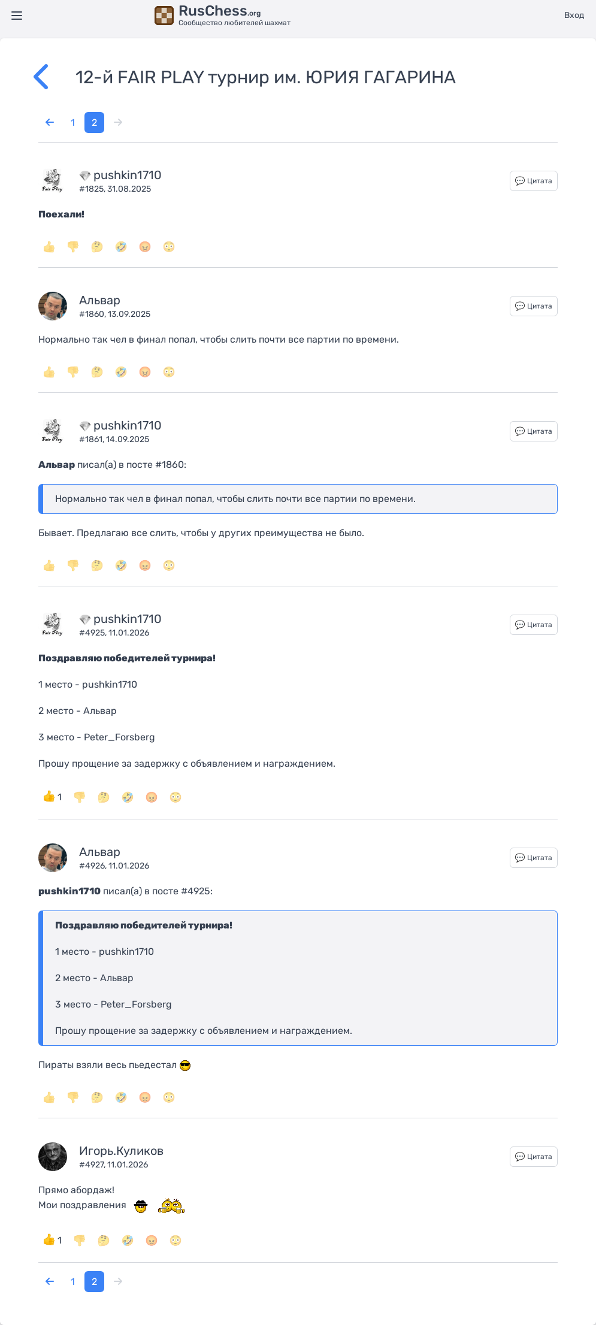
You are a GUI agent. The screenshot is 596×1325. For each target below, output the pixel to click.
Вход (574, 15)
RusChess (220, 10)
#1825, (93, 189)
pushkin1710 (127, 175)
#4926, (93, 866)
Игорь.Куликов (121, 1151)
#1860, (93, 314)
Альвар (99, 300)
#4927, (93, 1165)
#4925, (93, 633)
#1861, (92, 439)
